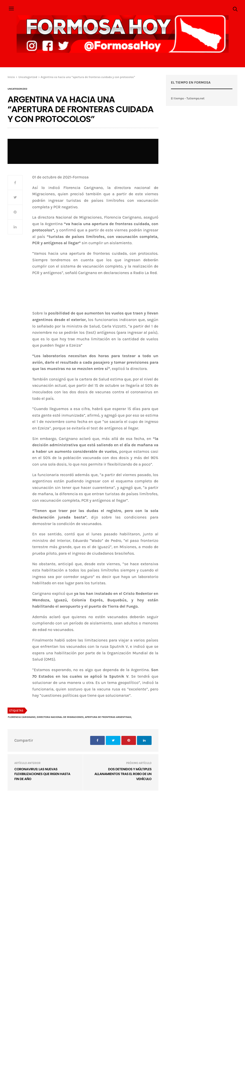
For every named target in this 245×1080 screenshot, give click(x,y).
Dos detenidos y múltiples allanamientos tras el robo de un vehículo (123, 774)
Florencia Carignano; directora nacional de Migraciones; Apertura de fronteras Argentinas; (70, 717)
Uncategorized (17, 89)
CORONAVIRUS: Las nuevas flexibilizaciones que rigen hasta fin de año (42, 774)
